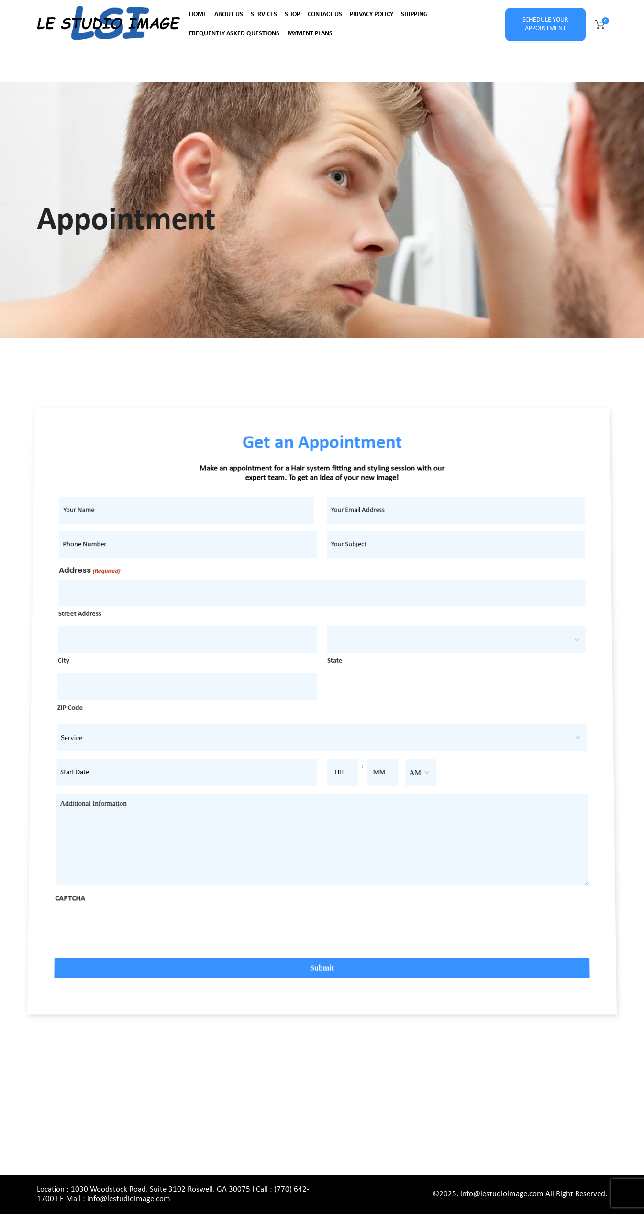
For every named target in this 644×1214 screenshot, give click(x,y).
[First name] (200, 538)
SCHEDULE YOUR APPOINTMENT (545, 24)
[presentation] (122, 935)
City (79, 670)
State (334, 670)
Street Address (98, 628)
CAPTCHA (66, 904)
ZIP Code (81, 713)
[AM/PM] (418, 775)
